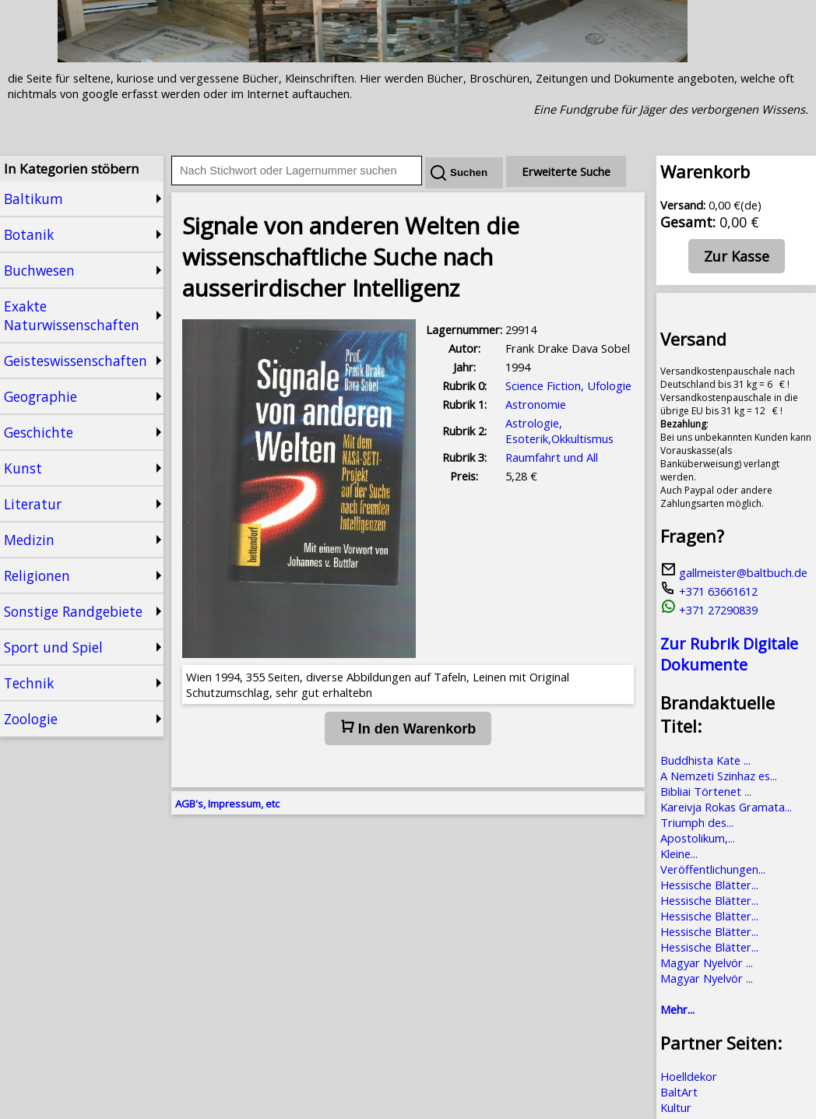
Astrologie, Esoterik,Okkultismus (559, 430)
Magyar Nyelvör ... (706, 962)
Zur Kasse (736, 256)
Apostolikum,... (697, 838)
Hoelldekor (688, 1076)
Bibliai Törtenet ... (705, 791)
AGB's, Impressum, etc (227, 804)
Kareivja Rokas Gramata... (726, 807)
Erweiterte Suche (566, 171)
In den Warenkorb (408, 728)
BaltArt (679, 1092)
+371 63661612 (709, 591)
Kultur (675, 1107)
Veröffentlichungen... (712, 869)
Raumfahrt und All (551, 457)
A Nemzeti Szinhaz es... (718, 775)
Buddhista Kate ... (705, 760)
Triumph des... (696, 822)
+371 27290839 (709, 610)
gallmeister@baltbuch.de (733, 572)
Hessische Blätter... (709, 884)
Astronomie (535, 404)
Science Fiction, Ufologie (568, 385)
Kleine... (679, 853)
